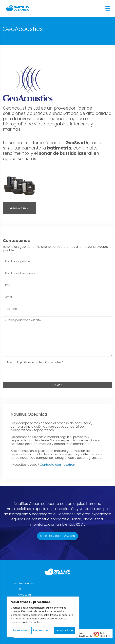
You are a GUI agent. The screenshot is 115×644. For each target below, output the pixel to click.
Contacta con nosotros (57, 465)
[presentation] (57, 373)
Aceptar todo (64, 630)
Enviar (57, 385)
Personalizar (20, 630)
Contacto (24, 589)
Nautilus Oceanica (25, 583)
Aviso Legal (24, 594)
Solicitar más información (57, 536)
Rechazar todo (42, 630)
